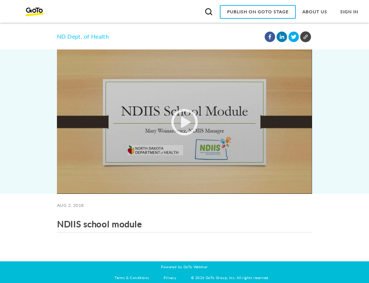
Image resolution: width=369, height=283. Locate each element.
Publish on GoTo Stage (258, 11)
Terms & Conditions (132, 277)
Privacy (170, 277)
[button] (269, 36)
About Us (314, 11)
